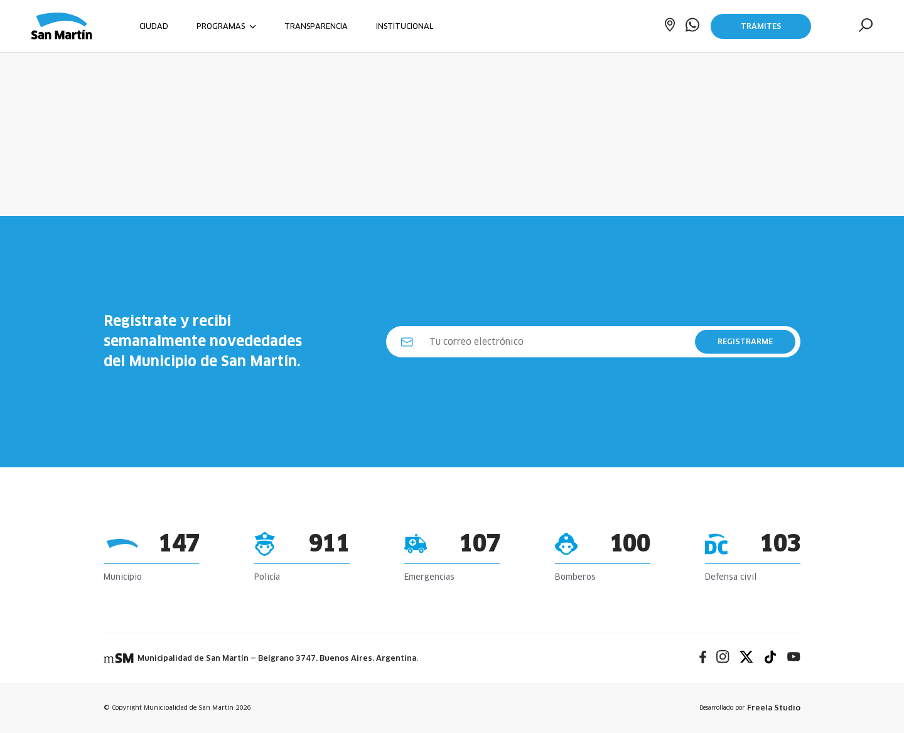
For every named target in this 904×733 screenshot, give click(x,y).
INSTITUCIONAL (404, 26)
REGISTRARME (745, 341)
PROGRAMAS (226, 26)
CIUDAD (153, 26)
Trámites (761, 26)
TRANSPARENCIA (316, 26)
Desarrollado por (749, 707)
